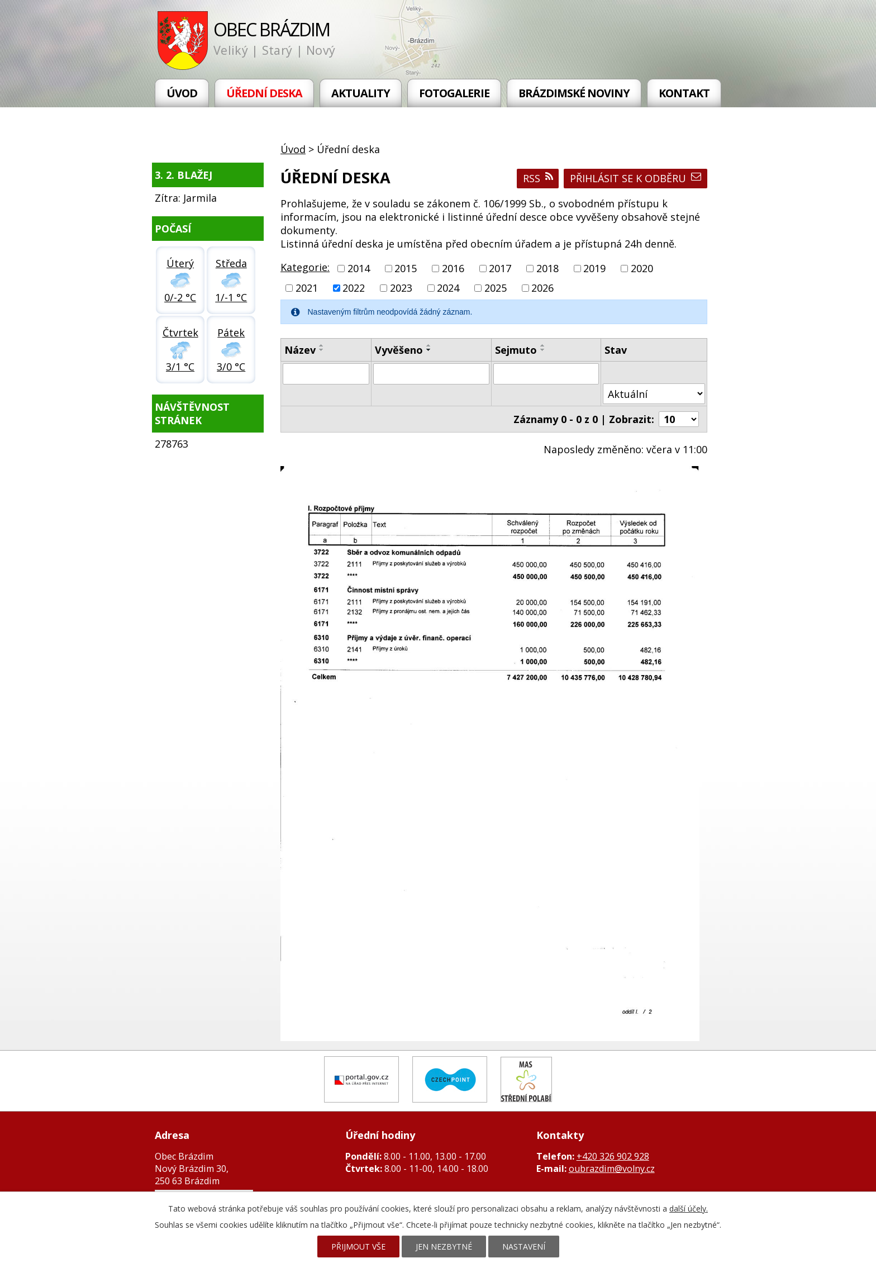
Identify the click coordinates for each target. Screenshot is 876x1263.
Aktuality (360, 93)
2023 (401, 288)
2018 (547, 268)
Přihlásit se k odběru (635, 178)
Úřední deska (264, 93)
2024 (448, 288)
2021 (307, 288)
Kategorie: (305, 267)
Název (300, 350)
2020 (642, 268)
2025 (495, 288)
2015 (405, 268)
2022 (353, 288)
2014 (358, 268)
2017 (500, 268)
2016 (453, 268)
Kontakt (684, 93)
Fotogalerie (454, 93)
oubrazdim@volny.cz (612, 1168)
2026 (542, 288)
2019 (594, 268)
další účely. (688, 1208)
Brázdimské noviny (574, 93)
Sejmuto (516, 350)
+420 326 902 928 (613, 1156)
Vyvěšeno (399, 350)
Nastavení (523, 1246)
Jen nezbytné (444, 1246)
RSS (538, 178)
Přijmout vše (358, 1246)
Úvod (181, 93)
